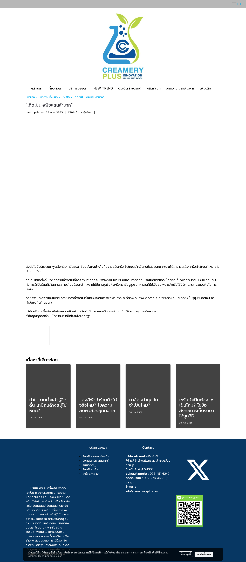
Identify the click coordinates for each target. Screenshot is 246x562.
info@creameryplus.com (143, 491)
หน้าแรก (36, 88)
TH (236, 4)
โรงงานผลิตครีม (45, 492)
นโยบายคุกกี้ (56, 556)
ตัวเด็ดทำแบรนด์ (129, 88)
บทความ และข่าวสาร (180, 88)
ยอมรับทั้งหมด (204, 554)
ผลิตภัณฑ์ (154, 88)
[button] (216, 88)
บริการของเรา (78, 88)
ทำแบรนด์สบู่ (56, 519)
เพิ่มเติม (205, 88)
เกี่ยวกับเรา (55, 88)
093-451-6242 (159, 473)
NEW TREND (103, 88)
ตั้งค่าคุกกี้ (186, 554)
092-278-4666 (154, 478)
